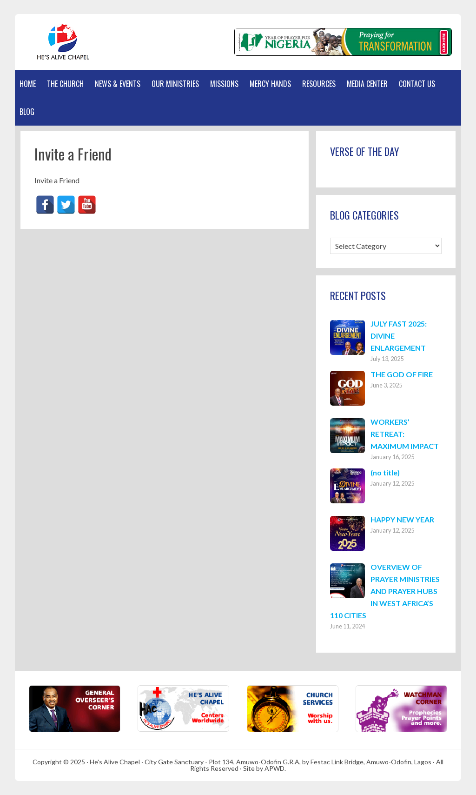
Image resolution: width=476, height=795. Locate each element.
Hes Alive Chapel (59, 41)
